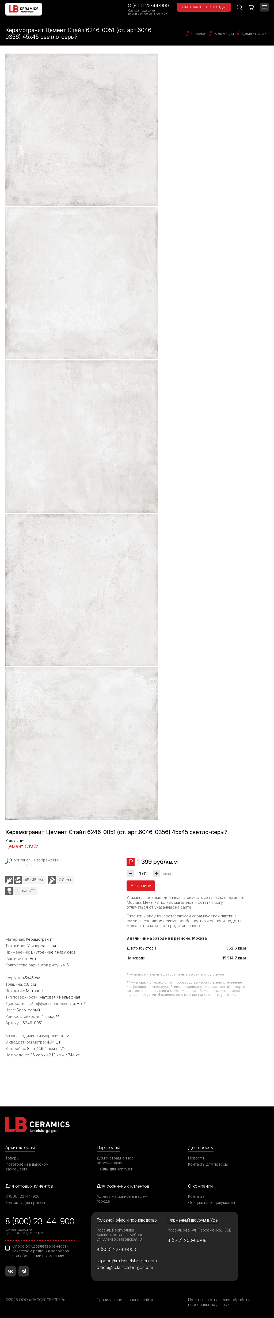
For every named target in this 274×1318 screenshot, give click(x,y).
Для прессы (201, 1147)
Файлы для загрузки (115, 1169)
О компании (200, 1186)
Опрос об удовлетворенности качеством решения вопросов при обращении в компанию (40, 1251)
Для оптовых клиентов (29, 1186)
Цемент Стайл (22, 846)
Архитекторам (20, 1147)
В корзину (141, 885)
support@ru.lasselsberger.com (127, 1260)
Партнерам (108, 1147)
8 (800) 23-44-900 (148, 5)
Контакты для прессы (208, 1164)
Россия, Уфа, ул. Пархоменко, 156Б (200, 1230)
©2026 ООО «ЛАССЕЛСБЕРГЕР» (35, 1300)
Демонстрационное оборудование (115, 1160)
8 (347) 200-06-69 (187, 1240)
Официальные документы (211, 1202)
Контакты (196, 1196)
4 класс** (25, 890)
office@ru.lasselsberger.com (125, 1267)
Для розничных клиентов (123, 1186)
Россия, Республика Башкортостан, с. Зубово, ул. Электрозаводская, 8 (120, 1235)
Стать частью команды (204, 7)
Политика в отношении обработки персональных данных (220, 1302)
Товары (12, 1158)
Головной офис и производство (127, 1220)
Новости (196, 1158)
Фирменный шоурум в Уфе (193, 1220)
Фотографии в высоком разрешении (27, 1166)
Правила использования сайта (125, 1300)
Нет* (81, 1003)
